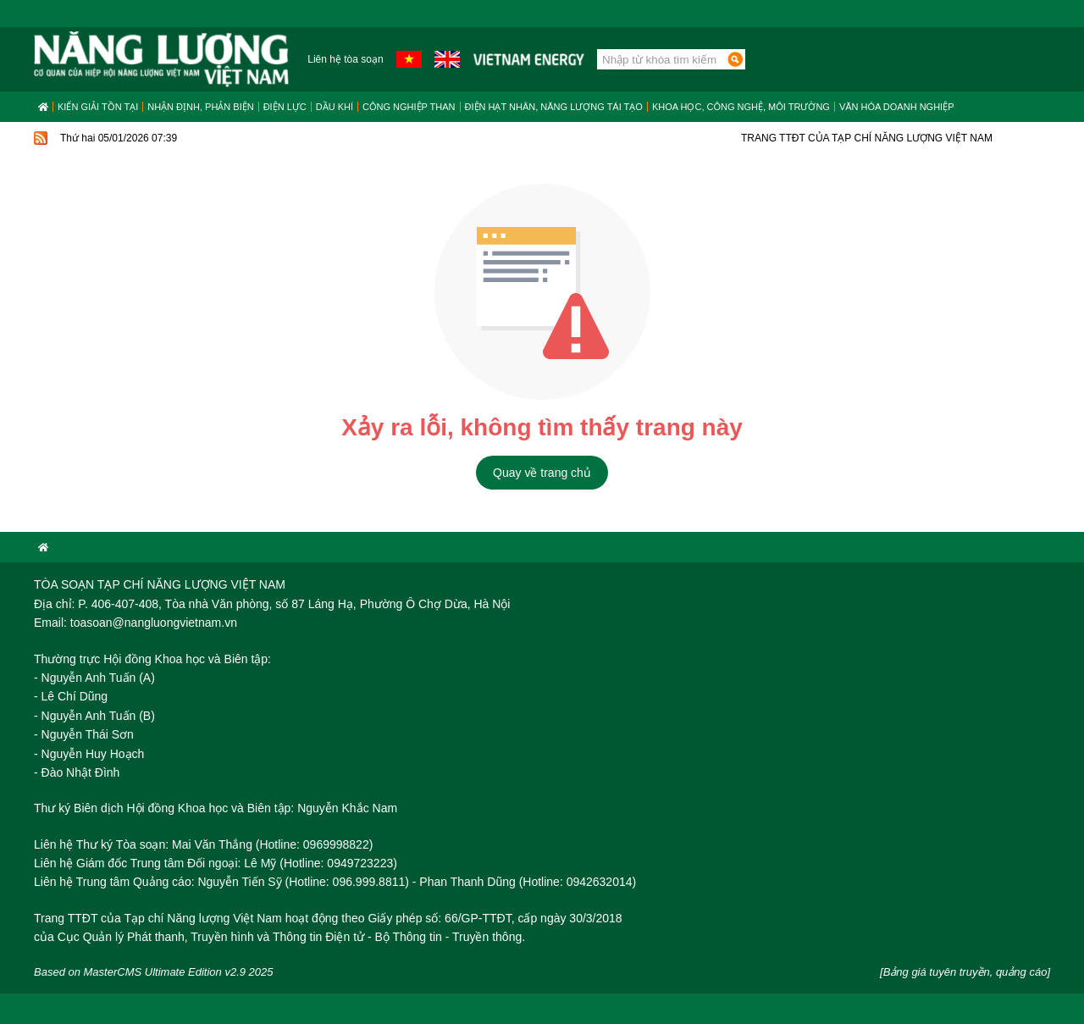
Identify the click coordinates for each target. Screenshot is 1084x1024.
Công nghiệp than (409, 107)
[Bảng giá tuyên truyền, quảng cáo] (965, 972)
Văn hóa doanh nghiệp (896, 107)
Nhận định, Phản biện (200, 107)
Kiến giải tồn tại (98, 107)
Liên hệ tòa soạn (345, 59)
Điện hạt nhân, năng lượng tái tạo (554, 107)
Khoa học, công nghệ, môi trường (741, 107)
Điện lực (285, 107)
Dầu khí (334, 107)
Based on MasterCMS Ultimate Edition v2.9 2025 (154, 972)
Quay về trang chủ (542, 472)
